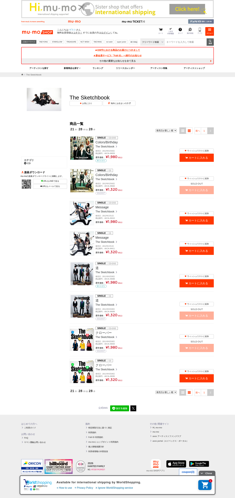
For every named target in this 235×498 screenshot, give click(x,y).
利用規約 (92, 432)
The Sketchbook (105, 146)
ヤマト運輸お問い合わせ (35, 442)
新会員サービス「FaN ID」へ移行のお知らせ (117, 55)
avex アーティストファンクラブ (167, 436)
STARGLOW (57, 42)
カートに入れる (198, 157)
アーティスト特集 (158, 68)
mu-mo (156, 432)
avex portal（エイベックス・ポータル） (170, 441)
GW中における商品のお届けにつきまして (117, 50)
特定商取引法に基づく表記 (100, 428)
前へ (198, 130)
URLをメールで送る (50, 186)
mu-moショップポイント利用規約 (103, 442)
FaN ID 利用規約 (95, 437)
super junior (121, 42)
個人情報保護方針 (96, 447)
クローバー (103, 333)
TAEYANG (98, 42)
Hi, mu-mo (157, 427)
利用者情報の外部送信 (98, 451)
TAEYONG (43, 42)
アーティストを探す (38, 68)
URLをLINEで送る (50, 181)
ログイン (105, 32)
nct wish (109, 42)
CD (27, 163)
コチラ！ (77, 32)
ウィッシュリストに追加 (197, 151)
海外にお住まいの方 (121, 103)
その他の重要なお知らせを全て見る (117, 61)
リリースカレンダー (125, 68)
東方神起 (134, 42)
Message (102, 207)
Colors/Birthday (106, 142)
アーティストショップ (194, 68)
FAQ (26, 438)
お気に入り (87, 103)
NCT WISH (84, 42)
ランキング (98, 68)
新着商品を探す (71, 68)
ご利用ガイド (30, 428)
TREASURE (71, 42)
